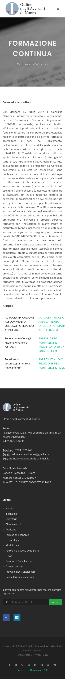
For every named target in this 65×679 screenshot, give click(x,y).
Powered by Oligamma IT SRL (32, 669)
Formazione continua (17, 534)
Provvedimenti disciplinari (20, 571)
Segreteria (11, 518)
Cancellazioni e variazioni (20, 576)
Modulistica (12, 545)
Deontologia (13, 540)
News (9, 555)
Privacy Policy (40, 654)
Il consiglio (12, 513)
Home (9, 508)
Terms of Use (23, 654)
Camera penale (14, 566)
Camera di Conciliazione (19, 561)
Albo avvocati (13, 524)
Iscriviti (55, 602)
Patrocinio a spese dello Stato (22, 550)
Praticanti (11, 529)
